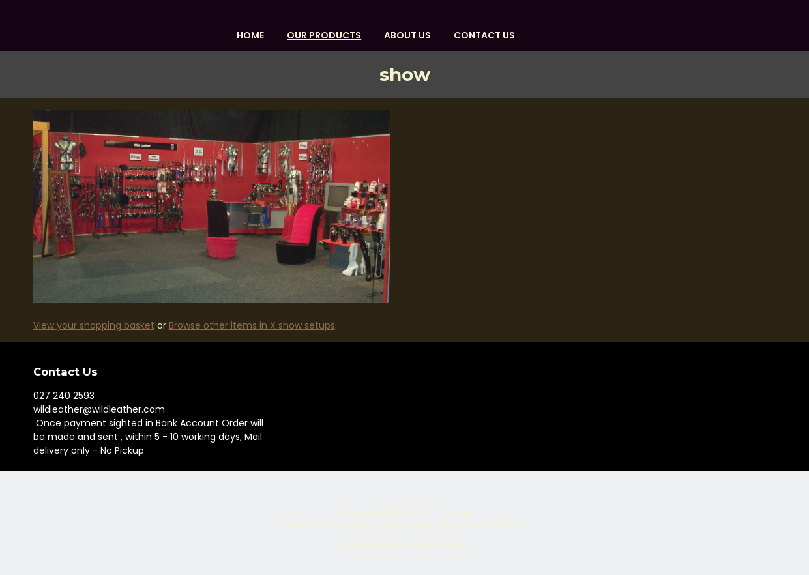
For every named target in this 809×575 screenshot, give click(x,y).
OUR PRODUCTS (324, 35)
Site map (456, 514)
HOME (250, 35)
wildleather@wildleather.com (99, 409)
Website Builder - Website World (405, 545)
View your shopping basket (93, 325)
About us (407, 35)
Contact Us (484, 35)
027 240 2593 (64, 395)
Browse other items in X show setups (252, 325)
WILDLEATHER (407, 514)
